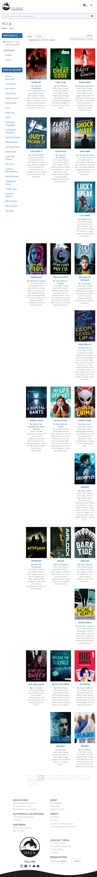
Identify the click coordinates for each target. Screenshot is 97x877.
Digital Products (57, 809)
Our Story (54, 817)
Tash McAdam (62, 564)
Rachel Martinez (39, 427)
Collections (55, 806)
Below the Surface (60, 684)
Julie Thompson (38, 155)
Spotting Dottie (60, 277)
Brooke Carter (86, 219)
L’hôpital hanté (36, 420)
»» (36, 783)
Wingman (60, 746)
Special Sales (18, 830)
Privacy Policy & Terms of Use (63, 826)
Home (4, 28)
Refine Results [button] (10, 35)
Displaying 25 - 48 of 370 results (42, 40)
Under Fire (36, 82)
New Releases (56, 803)
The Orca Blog (56, 849)
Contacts (54, 852)
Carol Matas (86, 284)
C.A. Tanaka (37, 688)
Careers (53, 820)
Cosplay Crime (85, 420)
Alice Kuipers (86, 491)
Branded (85, 746)
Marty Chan (37, 424)
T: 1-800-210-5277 (58, 843)
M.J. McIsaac (62, 86)
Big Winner (85, 684)
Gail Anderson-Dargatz (62, 282)
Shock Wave (85, 151)
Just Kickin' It (36, 151)
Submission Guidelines (23, 817)
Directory (17, 820)
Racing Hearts (84, 622)
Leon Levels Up (84, 344)
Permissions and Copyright (25, 809)
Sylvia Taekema (86, 688)
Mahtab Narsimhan (86, 86)
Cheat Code (61, 82)
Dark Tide (85, 561)
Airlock (60, 561)
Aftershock (36, 561)
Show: (29, 36)
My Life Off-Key (60, 420)
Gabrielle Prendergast (36, 87)
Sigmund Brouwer (86, 155)
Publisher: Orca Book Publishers (11, 43)
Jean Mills (62, 750)
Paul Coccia (86, 348)
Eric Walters (86, 749)
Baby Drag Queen (36, 684)
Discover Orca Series (22, 806)
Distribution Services (22, 827)
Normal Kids (36, 277)
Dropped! (85, 487)
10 (87, 778)
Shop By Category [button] (12, 70)
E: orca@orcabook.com (60, 846)
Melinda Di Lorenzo (38, 281)
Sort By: (90, 35)
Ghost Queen (85, 82)
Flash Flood (60, 151)
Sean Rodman (86, 564)
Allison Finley (62, 688)
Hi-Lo (11, 28)
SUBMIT (76, 861)
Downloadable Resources (24, 803)
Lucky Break (84, 215)
